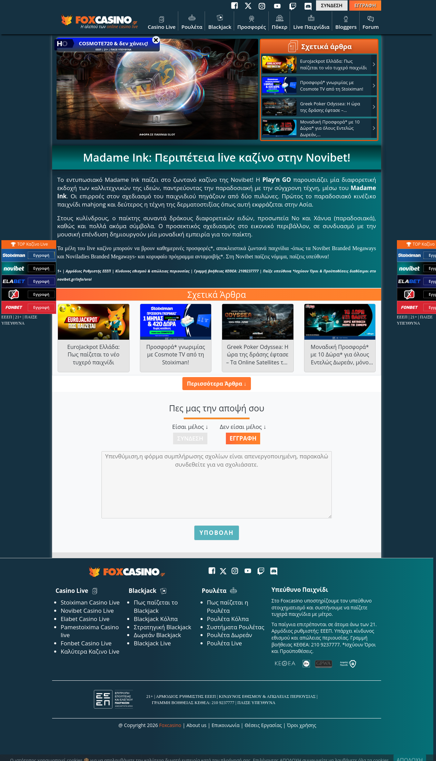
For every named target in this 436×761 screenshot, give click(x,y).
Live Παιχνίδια (311, 21)
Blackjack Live (152, 643)
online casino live (122, 27)
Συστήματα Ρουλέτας (235, 627)
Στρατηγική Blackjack (162, 627)
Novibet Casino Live (87, 610)
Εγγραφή (243, 438)
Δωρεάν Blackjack (157, 635)
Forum (371, 21)
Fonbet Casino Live (86, 643)
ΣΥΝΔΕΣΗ (331, 5)
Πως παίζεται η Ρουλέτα (228, 606)
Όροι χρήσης (301, 725)
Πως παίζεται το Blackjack (156, 606)
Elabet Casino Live (85, 619)
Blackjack (219, 21)
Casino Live (161, 21)
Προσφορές (251, 21)
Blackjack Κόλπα (156, 619)
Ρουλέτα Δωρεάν (229, 635)
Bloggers (345, 21)
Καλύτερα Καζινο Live (90, 651)
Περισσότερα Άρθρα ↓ (216, 383)
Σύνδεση (190, 438)
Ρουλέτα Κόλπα (228, 619)
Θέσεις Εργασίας (263, 725)
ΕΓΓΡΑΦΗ (365, 5)
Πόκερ (280, 21)
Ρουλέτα (191, 21)
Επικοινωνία (225, 725)
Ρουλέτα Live (224, 643)
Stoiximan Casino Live (90, 602)
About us (196, 725)
